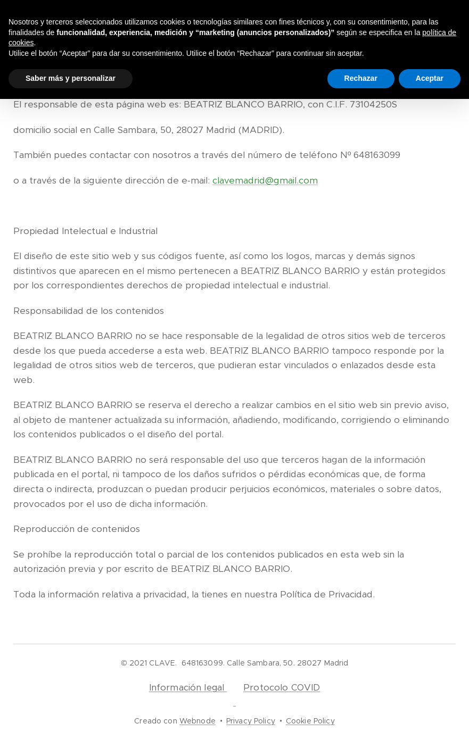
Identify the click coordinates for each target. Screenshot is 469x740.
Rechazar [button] (360, 78)
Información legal (188, 687)
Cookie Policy (310, 721)
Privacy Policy (250, 721)
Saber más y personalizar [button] (71, 78)
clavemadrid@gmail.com (265, 180)
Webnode (197, 721)
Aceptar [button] (429, 78)
